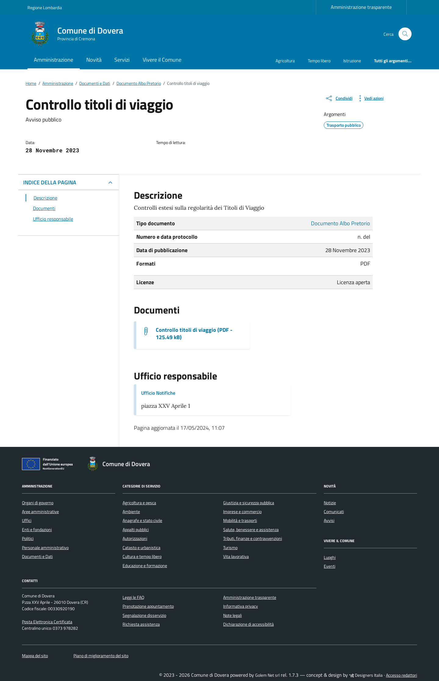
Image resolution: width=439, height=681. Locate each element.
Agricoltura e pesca (139, 502)
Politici (28, 538)
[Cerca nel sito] (405, 34)
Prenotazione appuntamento (148, 606)
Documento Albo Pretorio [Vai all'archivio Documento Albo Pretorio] (340, 223)
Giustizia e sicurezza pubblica (248, 502)
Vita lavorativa (236, 556)
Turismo (230, 547)
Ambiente (131, 511)
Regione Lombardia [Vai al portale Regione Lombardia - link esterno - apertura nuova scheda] (44, 7)
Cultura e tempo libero (142, 556)
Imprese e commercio (242, 511)
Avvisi (329, 520)
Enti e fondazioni (37, 529)
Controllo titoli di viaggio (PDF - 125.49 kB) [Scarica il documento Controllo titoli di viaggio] (194, 333)
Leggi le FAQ (133, 597)
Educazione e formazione (145, 565)
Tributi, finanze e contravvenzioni (252, 538)
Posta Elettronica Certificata (47, 621)
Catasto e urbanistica (141, 547)
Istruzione (352, 60)
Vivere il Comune (162, 60)
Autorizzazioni (135, 538)
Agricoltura (285, 60)
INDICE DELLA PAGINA (49, 182)
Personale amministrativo (45, 547)
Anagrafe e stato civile (142, 520)
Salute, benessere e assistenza (251, 529)
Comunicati (334, 511)
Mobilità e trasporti (240, 520)
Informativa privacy (240, 606)
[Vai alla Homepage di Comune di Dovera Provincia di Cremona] (78, 33)
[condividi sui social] (339, 98)
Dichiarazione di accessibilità (248, 624)
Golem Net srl (267, 675)
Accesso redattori (401, 675)
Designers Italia (366, 675)
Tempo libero (319, 60)
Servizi (122, 60)
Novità (94, 60)
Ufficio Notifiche (158, 393)
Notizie (330, 502)
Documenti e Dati (37, 556)
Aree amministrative (40, 511)
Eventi (329, 566)
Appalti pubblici (136, 529)
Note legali (232, 615)
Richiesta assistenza (141, 624)
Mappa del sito (35, 655)
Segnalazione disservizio (144, 615)
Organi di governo (37, 502)
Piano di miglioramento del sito (100, 655)
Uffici (26, 520)
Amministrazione (53, 60)
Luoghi (330, 557)
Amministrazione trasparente (361, 7)
